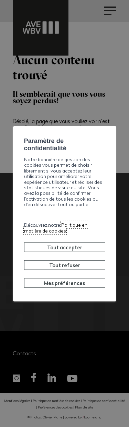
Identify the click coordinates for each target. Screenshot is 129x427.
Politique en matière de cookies (55, 228)
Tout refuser (64, 265)
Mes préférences (64, 283)
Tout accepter (64, 247)
